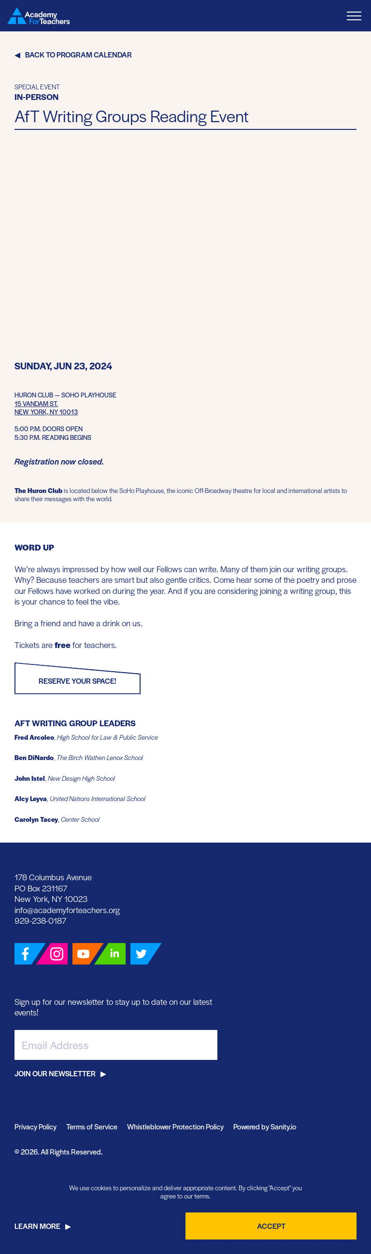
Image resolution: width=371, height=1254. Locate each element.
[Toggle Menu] (354, 15)
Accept (271, 1226)
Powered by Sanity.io (264, 1126)
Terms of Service (91, 1126)
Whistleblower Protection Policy (175, 1126)
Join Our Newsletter (55, 1073)
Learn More (37, 1226)
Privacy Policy (35, 1126)
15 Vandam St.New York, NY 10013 (46, 408)
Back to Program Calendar (78, 54)
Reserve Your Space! (77, 681)
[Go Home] (38, 15)
